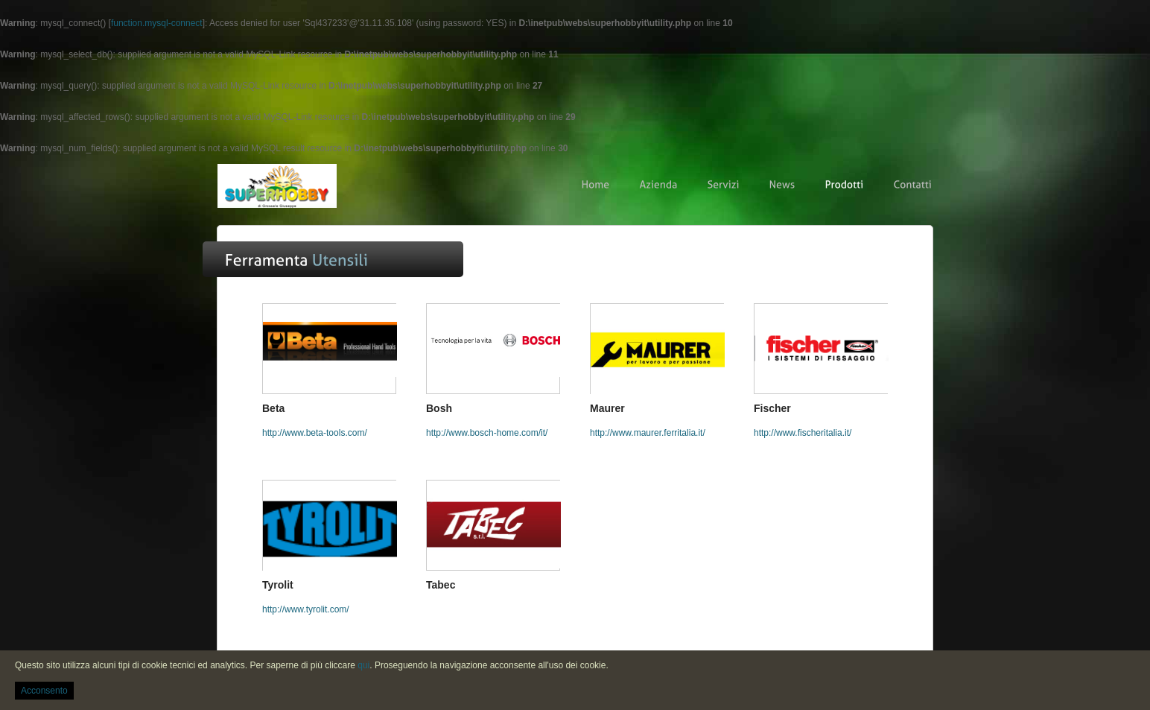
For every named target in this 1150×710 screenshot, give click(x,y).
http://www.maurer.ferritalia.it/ (647, 433)
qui (363, 665)
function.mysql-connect (157, 23)
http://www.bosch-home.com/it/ (486, 433)
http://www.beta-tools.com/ (314, 433)
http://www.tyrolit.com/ (305, 609)
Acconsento (44, 690)
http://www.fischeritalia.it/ (802, 433)
